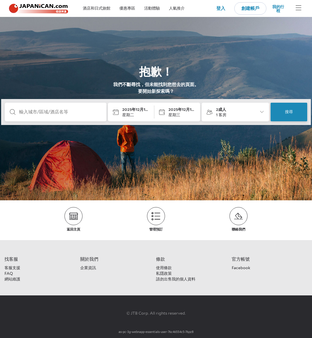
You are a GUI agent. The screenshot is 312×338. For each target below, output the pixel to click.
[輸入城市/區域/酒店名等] (60, 112)
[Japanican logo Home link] (38, 9)
